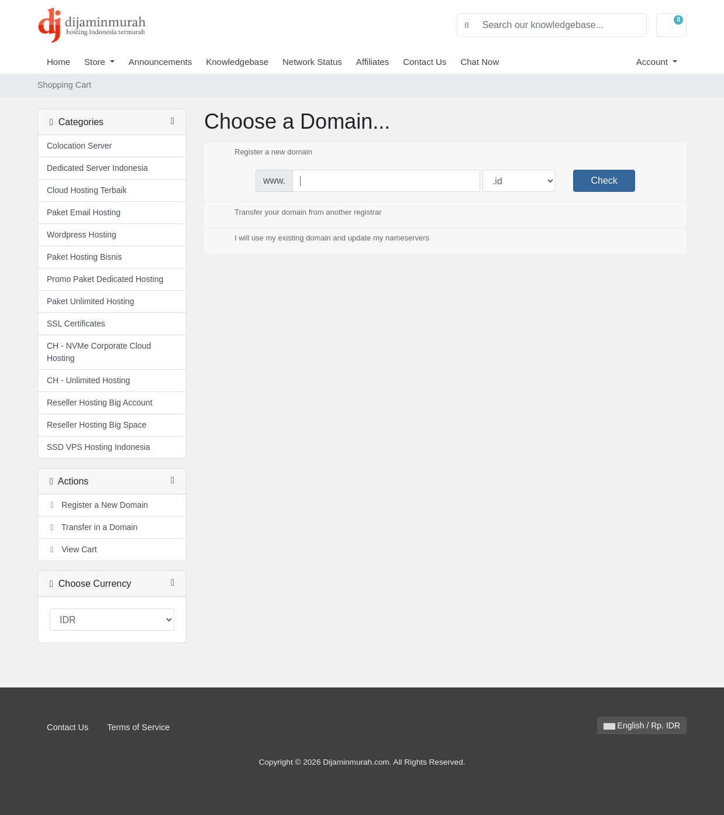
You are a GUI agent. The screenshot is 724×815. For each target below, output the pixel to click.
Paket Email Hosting (83, 212)
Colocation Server (79, 145)
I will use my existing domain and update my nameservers (322, 238)
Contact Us (424, 62)
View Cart (72, 549)
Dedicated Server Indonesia (97, 168)
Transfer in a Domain (92, 527)
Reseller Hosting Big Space (96, 424)
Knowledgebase (237, 62)
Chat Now (479, 62)
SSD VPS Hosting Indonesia (98, 447)
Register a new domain (264, 152)
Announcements (160, 62)
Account (653, 62)
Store (96, 62)
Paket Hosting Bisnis (84, 257)
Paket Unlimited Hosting (90, 301)
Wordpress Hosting (81, 234)
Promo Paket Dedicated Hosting (105, 279)
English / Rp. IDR (642, 725)
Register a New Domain (97, 505)
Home (58, 62)
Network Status (312, 62)
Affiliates (372, 62)
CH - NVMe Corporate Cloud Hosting (99, 352)
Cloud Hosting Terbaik (87, 190)
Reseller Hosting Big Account (100, 402)
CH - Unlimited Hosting (88, 380)
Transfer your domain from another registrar (299, 213)
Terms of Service (138, 727)
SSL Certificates (76, 323)
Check (604, 180)
